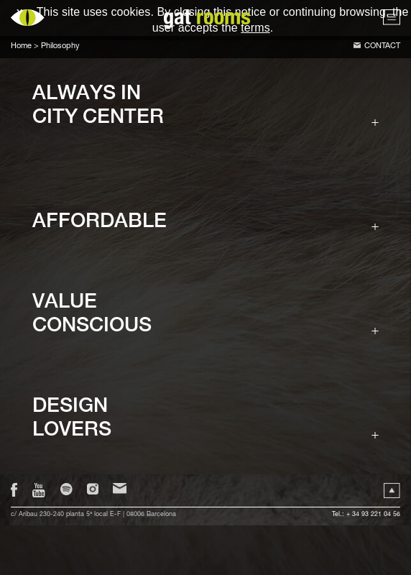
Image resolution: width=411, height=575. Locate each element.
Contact (382, 46)
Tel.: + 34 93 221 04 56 (366, 515)
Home (21, 46)
